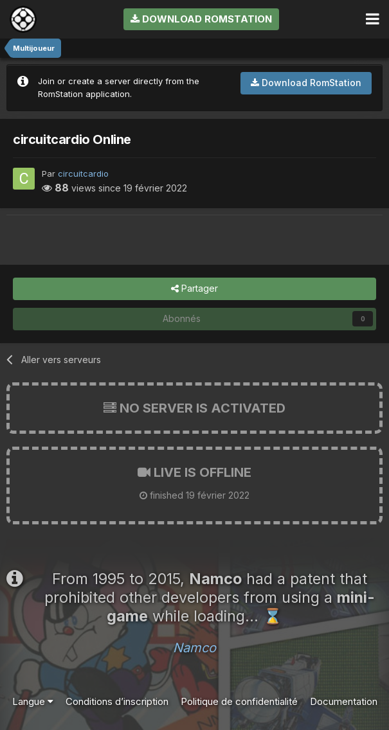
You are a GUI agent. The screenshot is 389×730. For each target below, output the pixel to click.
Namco (194, 647)
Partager (194, 288)
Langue (32, 701)
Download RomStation (201, 19)
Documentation (343, 701)
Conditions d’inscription (117, 701)
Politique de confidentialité (239, 701)
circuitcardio (83, 173)
